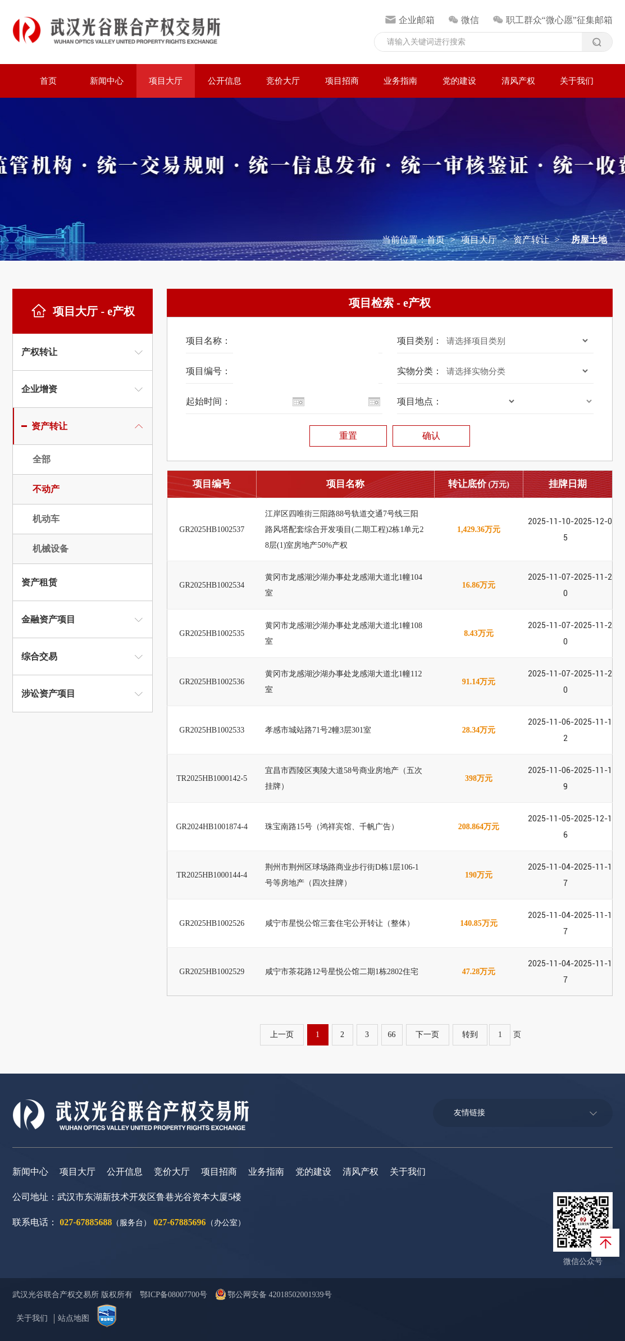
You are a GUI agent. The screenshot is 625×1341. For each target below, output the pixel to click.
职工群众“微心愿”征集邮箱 (552, 20)
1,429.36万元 (478, 529)
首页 (48, 80)
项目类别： (419, 341)
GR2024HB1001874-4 (212, 826)
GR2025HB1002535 (211, 633)
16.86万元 (479, 585)
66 (392, 1034)
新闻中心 (107, 80)
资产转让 (531, 239)
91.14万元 (479, 682)
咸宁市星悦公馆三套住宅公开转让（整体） (339, 923)
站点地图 (73, 1318)
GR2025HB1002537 (211, 529)
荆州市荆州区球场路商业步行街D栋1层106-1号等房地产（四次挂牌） (342, 875)
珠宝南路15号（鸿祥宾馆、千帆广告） (332, 826)
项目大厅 (166, 80)
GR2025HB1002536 (211, 682)
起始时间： (208, 401)
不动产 (46, 489)
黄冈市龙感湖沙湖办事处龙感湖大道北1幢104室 (343, 585)
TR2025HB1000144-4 (211, 875)
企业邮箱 (409, 20)
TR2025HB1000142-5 (211, 778)
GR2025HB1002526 (211, 923)
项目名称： (208, 341)
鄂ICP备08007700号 (173, 1294)
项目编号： (208, 371)
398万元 (478, 778)
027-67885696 (180, 1222)
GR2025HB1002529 (211, 971)
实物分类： (419, 371)
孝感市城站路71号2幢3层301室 (318, 730)
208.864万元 (479, 826)
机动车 (46, 519)
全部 (42, 459)
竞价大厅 (283, 80)
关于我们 (577, 80)
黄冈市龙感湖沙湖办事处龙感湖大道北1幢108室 (343, 633)
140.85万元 (479, 923)
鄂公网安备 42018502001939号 (273, 1294)
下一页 (428, 1034)
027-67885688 (86, 1222)
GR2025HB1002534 (211, 585)
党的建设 (459, 80)
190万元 (478, 875)
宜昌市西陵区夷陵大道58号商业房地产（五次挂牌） (343, 778)
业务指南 (400, 80)
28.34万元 (479, 730)
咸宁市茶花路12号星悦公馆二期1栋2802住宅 (341, 971)
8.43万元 (479, 633)
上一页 (282, 1034)
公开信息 (224, 80)
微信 (463, 20)
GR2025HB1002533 (211, 730)
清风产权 (518, 80)
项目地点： (419, 401)
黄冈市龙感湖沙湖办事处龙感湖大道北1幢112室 (343, 682)
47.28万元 (479, 971)
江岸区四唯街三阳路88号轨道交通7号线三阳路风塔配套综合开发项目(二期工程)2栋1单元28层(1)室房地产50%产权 (344, 529)
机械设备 (51, 548)
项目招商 (342, 80)
